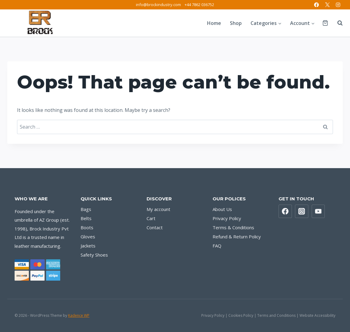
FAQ (217, 246)
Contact (155, 227)
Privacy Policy (227, 218)
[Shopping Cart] (325, 23)
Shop (236, 23)
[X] (327, 4)
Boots (87, 227)
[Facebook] (316, 4)
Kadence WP (78, 315)
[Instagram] (338, 4)
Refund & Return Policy (237, 236)
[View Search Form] (337, 23)
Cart (151, 218)
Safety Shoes (94, 255)
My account (158, 209)
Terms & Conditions (233, 227)
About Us (222, 209)
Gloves (88, 236)
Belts (86, 218)
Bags (86, 209)
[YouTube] (318, 211)
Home (214, 23)
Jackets (88, 246)
